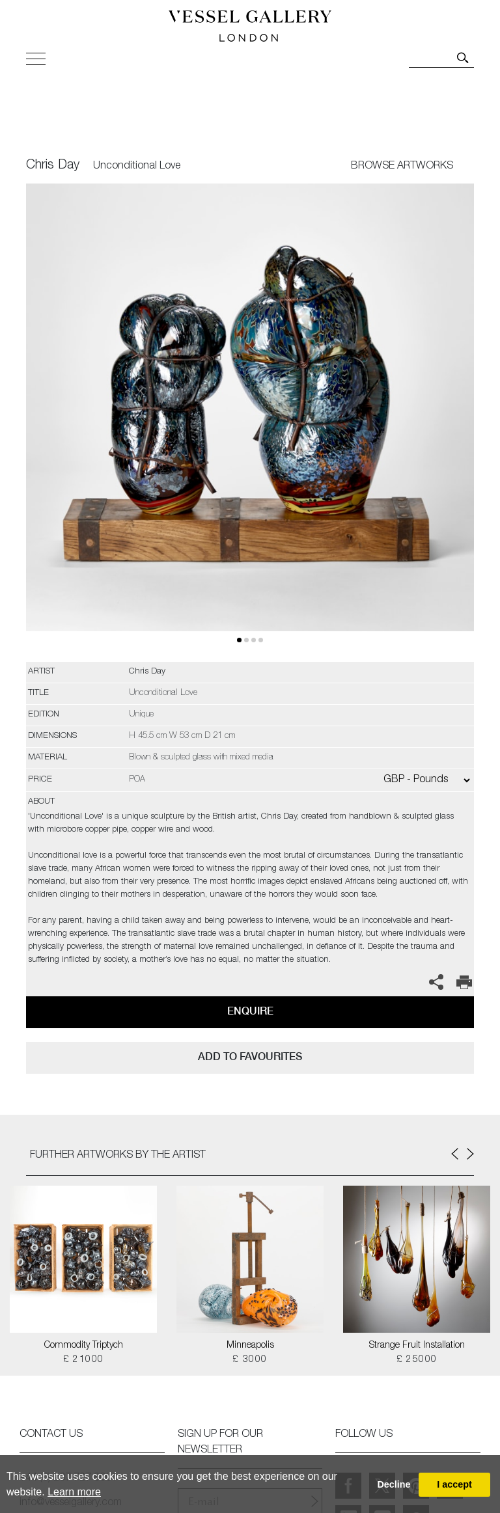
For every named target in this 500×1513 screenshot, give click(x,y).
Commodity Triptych (83, 1345)
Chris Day (52, 165)
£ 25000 (417, 1360)
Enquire (250, 1011)
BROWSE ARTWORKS (402, 166)
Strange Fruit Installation (417, 1345)
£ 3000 (249, 1360)
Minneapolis (250, 1345)
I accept (454, 1484)
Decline (393, 1484)
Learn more (74, 1491)
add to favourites (250, 1056)
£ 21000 (83, 1360)
